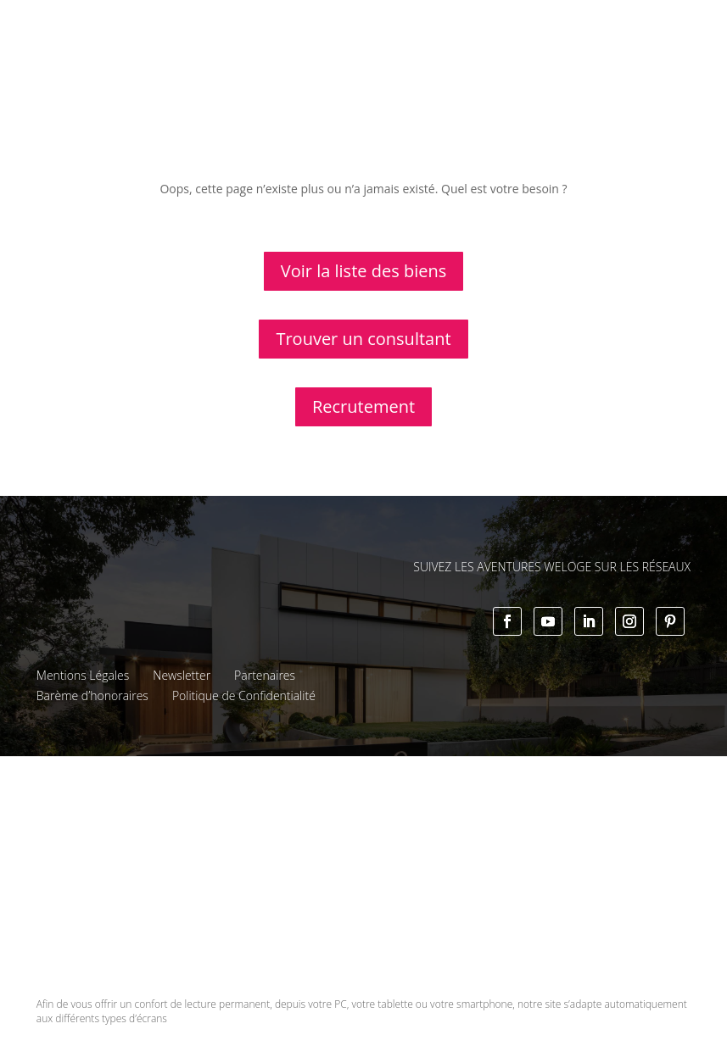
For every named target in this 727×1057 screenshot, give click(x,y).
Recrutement (363, 406)
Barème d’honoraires (92, 695)
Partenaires (264, 675)
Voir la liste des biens (363, 270)
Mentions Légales (82, 675)
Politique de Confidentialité (244, 695)
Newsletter (181, 675)
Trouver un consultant (363, 338)
